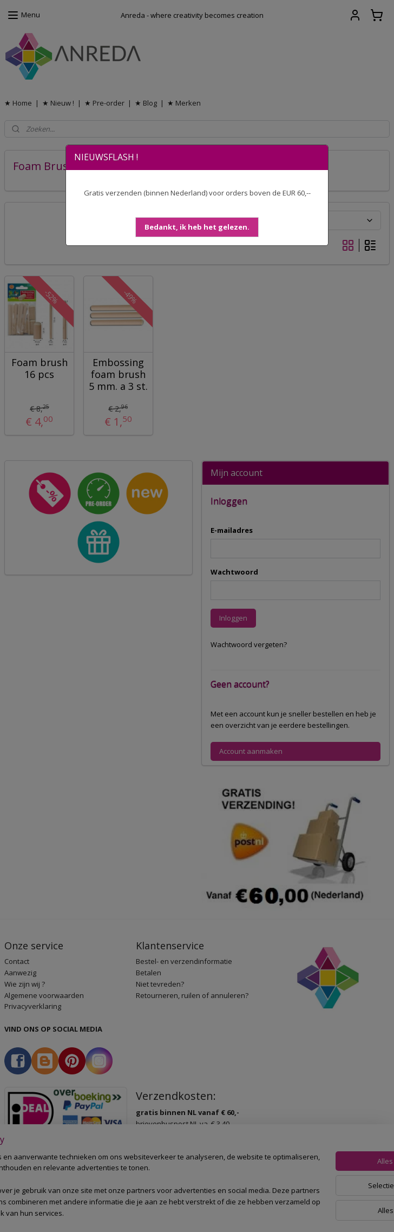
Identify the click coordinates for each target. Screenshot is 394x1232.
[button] (197, 227)
